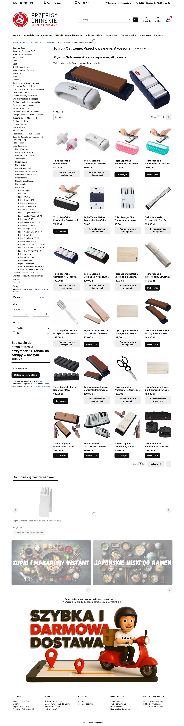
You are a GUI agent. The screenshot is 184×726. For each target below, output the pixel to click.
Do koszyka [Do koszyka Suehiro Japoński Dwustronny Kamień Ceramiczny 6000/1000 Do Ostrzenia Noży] (122, 455)
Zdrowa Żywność (20, 124)
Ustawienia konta (117, 706)
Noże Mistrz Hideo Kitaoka (26, 171)
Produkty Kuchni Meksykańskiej (26, 102)
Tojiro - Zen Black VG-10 (28, 238)
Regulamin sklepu (52, 706)
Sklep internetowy (91, 722)
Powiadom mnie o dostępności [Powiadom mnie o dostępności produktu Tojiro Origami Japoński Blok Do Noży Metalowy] (29, 532)
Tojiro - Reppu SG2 (26, 200)
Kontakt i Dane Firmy (21, 701)
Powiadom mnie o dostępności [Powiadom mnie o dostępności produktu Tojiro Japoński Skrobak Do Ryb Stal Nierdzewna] (67, 343)
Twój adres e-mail (19, 368)
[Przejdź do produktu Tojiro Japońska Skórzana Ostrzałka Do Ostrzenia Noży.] (97, 311)
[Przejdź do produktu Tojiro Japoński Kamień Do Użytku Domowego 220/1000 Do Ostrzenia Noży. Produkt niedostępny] (97, 367)
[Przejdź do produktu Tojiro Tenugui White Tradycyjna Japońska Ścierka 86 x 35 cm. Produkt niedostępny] (97, 198)
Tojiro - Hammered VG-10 (29, 222)
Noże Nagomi (21, 178)
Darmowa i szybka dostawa (119, 3)
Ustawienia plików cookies (122, 709)
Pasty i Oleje (18, 57)
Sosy (15, 60)
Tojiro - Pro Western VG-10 (29, 251)
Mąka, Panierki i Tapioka (23, 70)
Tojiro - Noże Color (26, 257)
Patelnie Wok (18, 130)
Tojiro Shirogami (25, 260)
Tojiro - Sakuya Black (27, 203)
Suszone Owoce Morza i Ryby (26, 118)
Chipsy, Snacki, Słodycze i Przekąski (28, 89)
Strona (153, 117)
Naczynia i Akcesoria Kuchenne (26, 134)
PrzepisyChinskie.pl (20, 43)
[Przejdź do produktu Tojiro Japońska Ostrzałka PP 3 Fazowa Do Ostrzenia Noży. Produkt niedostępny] (97, 254)
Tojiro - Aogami (24, 190)
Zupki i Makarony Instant (23, 105)
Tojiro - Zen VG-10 (26, 235)
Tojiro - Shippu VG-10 (27, 228)
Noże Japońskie (36, 43)
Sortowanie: (58, 112)
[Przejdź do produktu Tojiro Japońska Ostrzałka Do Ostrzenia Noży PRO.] (97, 424)
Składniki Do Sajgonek (22, 54)
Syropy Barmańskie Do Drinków (26, 111)
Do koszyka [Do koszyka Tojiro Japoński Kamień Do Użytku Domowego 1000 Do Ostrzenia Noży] (152, 344)
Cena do (36, 309)
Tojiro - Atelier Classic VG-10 (30, 216)
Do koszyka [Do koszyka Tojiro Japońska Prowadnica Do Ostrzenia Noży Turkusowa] (152, 175)
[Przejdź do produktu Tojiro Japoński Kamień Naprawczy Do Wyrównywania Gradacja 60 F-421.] (66, 367)
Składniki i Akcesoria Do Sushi (25, 51)
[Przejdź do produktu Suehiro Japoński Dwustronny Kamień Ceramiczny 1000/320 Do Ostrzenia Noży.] (66, 424)
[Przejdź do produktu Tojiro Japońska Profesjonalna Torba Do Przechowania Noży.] (158, 424)
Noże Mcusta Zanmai (24, 155)
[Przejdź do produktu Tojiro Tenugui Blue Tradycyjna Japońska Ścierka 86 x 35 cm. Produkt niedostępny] (128, 198)
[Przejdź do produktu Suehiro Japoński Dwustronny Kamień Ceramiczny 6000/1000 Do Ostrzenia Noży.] (128, 424)
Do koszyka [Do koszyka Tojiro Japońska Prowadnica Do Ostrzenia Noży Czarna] (61, 231)
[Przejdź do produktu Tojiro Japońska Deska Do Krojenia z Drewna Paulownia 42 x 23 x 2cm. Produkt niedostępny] (158, 367)
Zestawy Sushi (19, 48)
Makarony (17, 73)
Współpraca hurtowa (21, 706)
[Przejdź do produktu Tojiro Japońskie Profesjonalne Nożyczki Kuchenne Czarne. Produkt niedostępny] (128, 367)
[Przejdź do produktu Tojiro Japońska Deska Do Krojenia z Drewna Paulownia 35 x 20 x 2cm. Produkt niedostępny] (128, 311)
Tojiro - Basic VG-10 (26, 209)
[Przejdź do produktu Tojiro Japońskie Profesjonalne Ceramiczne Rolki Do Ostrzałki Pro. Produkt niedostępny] (66, 141)
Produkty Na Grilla (20, 121)
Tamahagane (20, 159)
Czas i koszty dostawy (153, 706)
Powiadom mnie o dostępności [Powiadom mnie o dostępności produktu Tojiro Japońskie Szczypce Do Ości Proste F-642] (158, 230)
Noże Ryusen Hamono (24, 181)
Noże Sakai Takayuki (24, 152)
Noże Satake (20, 184)
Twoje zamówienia (118, 704)
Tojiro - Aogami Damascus (29, 213)
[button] (135, 19)
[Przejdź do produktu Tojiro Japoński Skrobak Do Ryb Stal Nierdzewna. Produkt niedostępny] (66, 311)
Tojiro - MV (22, 193)
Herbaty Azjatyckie (21, 108)
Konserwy (17, 80)
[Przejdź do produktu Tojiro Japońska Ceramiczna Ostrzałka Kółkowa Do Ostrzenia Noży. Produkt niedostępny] (97, 141)
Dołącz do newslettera (25, 375)
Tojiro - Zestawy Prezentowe (30, 269)
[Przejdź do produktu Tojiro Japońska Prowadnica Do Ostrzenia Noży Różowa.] (128, 141)
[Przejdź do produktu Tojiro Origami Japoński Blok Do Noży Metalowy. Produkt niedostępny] (46, 501)
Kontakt (81, 701)
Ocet (15, 64)
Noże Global (20, 165)
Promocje (17, 282)
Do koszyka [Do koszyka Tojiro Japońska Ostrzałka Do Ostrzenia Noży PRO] (91, 455)
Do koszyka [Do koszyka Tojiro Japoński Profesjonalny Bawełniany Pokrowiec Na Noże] (152, 288)
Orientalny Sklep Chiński (23, 709)
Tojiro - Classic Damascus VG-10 (32, 244)
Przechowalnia (116, 701)
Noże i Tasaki (18, 143)
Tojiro (19, 333)
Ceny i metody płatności (153, 701)
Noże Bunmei (21, 162)
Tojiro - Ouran (24, 197)
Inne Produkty (19, 127)
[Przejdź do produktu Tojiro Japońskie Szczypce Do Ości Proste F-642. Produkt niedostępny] (158, 198)
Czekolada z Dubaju (21, 92)
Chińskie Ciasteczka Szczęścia (26, 99)
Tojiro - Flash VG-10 (26, 225)
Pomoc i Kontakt (53, 3)
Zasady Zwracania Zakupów (57, 704)
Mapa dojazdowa (85, 704)
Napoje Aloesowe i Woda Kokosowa (28, 115)
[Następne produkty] (155, 464)
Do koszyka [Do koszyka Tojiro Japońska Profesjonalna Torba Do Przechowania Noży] (152, 455)
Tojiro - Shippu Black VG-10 (30, 232)
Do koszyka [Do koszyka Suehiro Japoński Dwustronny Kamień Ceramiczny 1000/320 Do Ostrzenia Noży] (61, 455)
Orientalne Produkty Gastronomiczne (28, 276)
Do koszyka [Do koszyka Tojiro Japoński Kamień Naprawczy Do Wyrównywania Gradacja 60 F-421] (61, 401)
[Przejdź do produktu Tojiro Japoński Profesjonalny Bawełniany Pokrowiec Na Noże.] (158, 254)
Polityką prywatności (42, 386)
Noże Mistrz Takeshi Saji (25, 174)
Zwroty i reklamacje (53, 701)
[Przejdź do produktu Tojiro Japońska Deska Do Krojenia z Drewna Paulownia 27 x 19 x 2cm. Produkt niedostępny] (128, 254)
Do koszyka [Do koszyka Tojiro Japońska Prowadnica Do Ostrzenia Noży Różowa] (122, 175)
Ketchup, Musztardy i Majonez (26, 83)
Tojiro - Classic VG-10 (27, 241)
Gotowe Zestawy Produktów (25, 95)
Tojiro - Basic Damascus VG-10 (31, 248)
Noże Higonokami (23, 168)
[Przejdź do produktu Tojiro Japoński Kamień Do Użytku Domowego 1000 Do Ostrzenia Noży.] (158, 311)
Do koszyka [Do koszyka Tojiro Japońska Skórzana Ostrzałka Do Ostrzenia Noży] (91, 344)
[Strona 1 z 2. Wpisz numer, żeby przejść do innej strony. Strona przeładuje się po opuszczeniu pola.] (159, 117)
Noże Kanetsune (22, 149)
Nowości (16, 279)
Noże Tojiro (50, 43)
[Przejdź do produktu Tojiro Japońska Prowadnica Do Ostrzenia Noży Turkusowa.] (158, 141)
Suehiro (20, 328)
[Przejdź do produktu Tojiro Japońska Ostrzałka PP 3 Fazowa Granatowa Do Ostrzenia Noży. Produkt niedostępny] (66, 254)
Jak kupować (51, 709)
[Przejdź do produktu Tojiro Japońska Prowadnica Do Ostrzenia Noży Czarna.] (66, 198)
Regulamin (39, 381)
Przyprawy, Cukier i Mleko (24, 86)
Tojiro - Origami (24, 254)
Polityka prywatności (152, 704)
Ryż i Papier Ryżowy (21, 67)
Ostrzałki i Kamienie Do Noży (25, 272)
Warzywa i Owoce (20, 76)
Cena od (16, 309)
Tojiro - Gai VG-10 (25, 219)
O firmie (16, 704)
